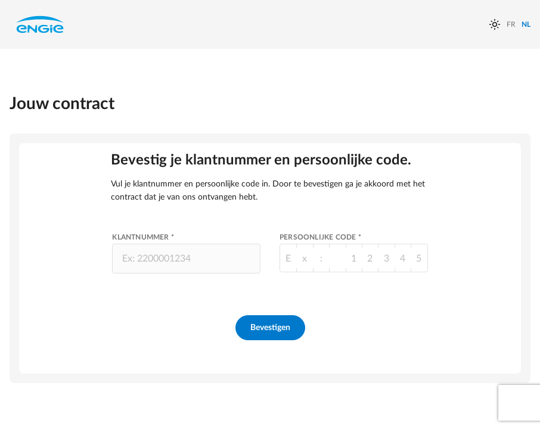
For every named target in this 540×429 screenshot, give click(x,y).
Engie (40, 24)
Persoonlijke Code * (320, 237)
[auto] (495, 24)
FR (511, 24)
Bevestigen (270, 328)
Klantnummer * (143, 237)
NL (526, 24)
